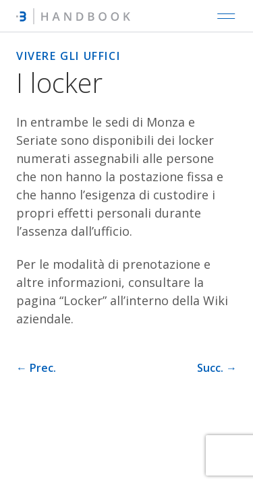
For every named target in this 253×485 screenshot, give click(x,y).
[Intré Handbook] (73, 16)
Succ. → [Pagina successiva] (217, 367)
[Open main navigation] (226, 16)
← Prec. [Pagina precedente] (36, 367)
